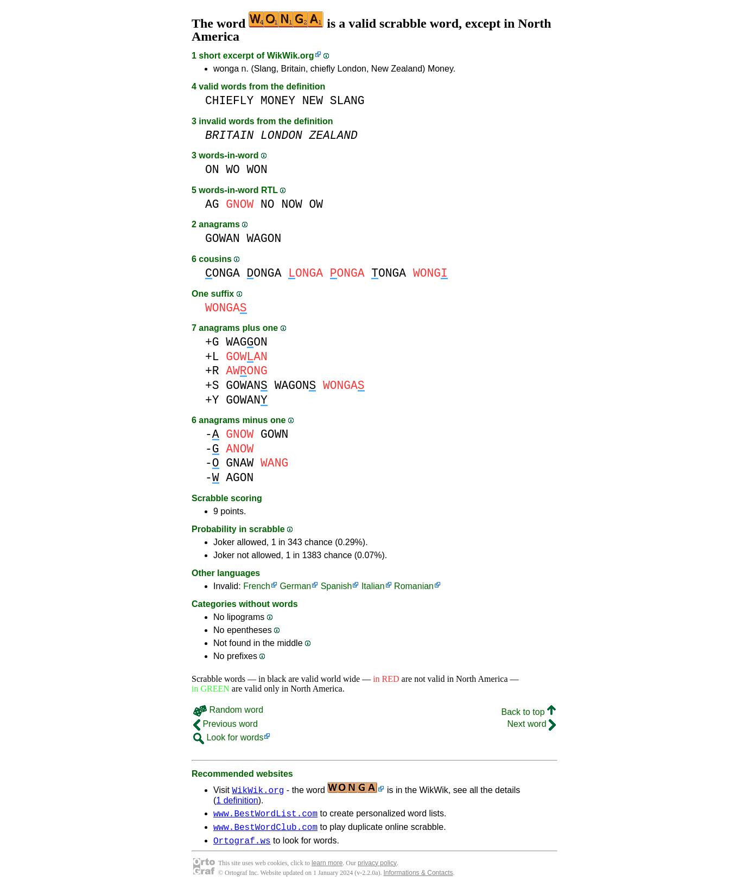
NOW (291, 204)
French (256, 586)
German (295, 586)
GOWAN (222, 238)
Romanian (414, 586)
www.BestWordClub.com (265, 830)
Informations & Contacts (418, 877)
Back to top (529, 712)
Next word (531, 723)
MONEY (278, 100)
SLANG (347, 100)
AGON (239, 477)
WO (233, 169)
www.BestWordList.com (265, 815)
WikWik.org (290, 55)
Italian (373, 586)
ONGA (222, 273)
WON (257, 169)
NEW (312, 100)
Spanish (336, 586)
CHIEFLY (229, 100)
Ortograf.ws (242, 845)
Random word (228, 709)
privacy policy (377, 868)
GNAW (239, 463)
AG (212, 204)
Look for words (228, 737)
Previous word (225, 723)
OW (316, 204)
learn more (327, 868)
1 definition (237, 800)
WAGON (264, 238)
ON (212, 169)
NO (268, 204)
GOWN (274, 434)
